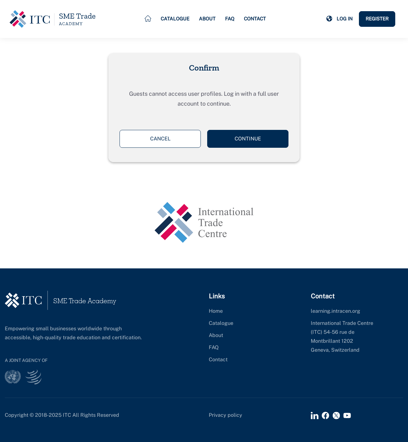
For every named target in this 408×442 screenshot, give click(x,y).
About (207, 18)
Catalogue (175, 18)
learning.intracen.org (335, 311)
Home (216, 311)
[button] (329, 19)
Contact (255, 18)
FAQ (229, 18)
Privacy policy (225, 415)
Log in (345, 18)
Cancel (160, 139)
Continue (248, 139)
